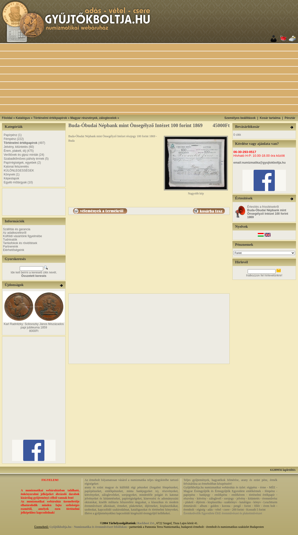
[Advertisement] (155, 79)
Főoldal (7, 118)
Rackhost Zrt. (146, 523)
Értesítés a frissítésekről (267, 212)
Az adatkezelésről (14, 232)
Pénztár (290, 118)
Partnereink (10, 246)
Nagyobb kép (196, 192)
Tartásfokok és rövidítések (20, 243)
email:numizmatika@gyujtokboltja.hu (259, 162)
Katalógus (23, 118)
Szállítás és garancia (16, 229)
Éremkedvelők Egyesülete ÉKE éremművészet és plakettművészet (223, 513)
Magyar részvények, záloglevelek (93, 118)
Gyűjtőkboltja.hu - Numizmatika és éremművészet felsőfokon (88, 527)
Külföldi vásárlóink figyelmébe (22, 236)
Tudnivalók (10, 239)
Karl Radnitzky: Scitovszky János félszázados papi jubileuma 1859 (34, 325)
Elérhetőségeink (13, 250)
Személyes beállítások (240, 118)
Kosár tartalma (270, 118)
